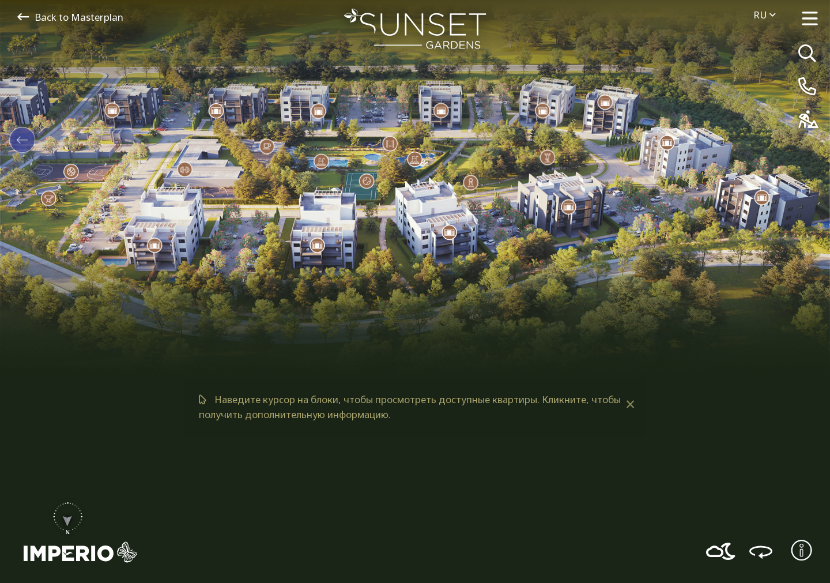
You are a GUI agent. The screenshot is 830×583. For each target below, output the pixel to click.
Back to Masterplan (70, 17)
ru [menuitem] (764, 14)
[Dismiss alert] (629, 404)
